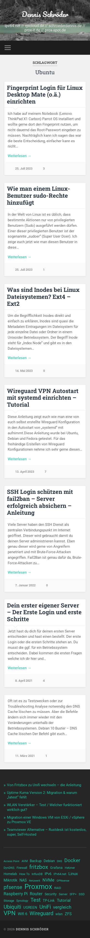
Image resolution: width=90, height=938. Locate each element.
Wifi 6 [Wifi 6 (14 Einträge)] (22, 914)
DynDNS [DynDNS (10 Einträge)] (9, 868)
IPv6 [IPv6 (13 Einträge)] (48, 874)
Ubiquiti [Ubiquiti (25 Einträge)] (12, 907)
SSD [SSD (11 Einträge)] (82, 894)
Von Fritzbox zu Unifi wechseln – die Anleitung (44, 785)
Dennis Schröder (45, 14)
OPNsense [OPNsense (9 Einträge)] (63, 880)
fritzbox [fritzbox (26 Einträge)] (38, 867)
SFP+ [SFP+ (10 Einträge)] (73, 894)
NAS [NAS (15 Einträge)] (23, 880)
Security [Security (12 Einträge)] (51, 894)
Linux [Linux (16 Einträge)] (73, 873)
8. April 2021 (23, 680)
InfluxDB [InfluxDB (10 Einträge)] (37, 874)
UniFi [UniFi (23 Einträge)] (45, 907)
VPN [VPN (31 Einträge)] (10, 913)
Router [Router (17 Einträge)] (36, 893)
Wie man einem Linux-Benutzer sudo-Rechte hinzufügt (38, 195)
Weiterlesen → (19, 156)
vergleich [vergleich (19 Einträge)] (62, 907)
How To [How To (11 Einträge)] (24, 874)
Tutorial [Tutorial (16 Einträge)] (64, 900)
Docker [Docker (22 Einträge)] (72, 860)
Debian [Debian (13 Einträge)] (49, 861)
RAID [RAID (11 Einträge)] (57, 888)
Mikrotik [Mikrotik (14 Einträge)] (10, 880)
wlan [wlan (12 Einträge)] (59, 914)
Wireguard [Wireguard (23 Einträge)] (41, 913)
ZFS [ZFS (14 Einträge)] (68, 914)
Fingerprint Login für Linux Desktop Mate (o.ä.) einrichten (45, 94)
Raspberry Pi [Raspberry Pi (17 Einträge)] (16, 893)
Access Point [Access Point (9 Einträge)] (11, 861)
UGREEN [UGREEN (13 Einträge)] (30, 907)
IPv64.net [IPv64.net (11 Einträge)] (60, 874)
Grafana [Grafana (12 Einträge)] (56, 868)
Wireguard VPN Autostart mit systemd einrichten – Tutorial (42, 398)
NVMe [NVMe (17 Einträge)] (48, 880)
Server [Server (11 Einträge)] (63, 894)
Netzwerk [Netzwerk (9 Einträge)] (34, 880)
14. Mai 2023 (24, 371)
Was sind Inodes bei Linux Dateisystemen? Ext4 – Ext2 (43, 296)
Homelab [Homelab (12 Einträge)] (10, 874)
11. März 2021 (25, 756)
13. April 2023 (24, 471)
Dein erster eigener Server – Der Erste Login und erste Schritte (44, 612)
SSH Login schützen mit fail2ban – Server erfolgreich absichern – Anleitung (40, 502)
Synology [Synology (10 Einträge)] (22, 900)
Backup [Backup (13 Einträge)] (36, 861)
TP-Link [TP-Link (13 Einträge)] (49, 900)
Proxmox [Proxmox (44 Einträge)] (38, 886)
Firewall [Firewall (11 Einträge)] (22, 868)
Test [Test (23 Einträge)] (35, 900)
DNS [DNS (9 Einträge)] (59, 861)
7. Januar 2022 (25, 585)
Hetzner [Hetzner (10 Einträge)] (70, 868)
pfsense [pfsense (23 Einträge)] (13, 887)
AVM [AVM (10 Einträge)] (25, 861)
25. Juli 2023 (23, 168)
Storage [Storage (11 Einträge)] (9, 900)
